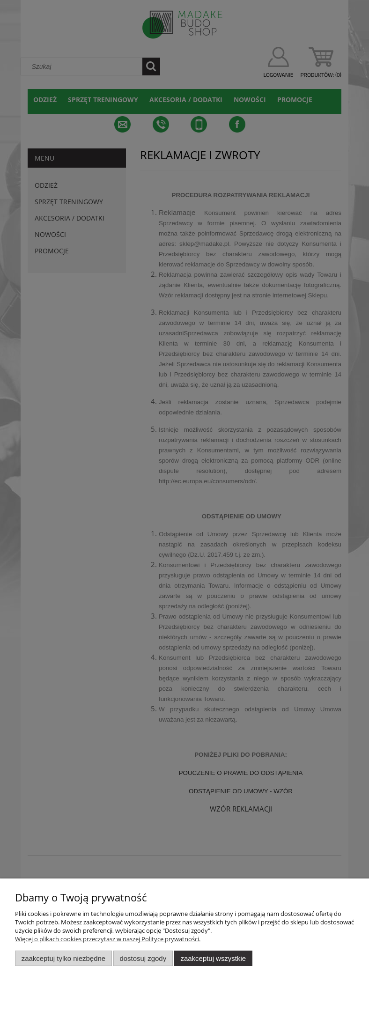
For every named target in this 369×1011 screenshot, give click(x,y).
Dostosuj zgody (142, 958)
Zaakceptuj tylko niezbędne (63, 958)
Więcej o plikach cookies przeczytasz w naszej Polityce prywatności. (107, 939)
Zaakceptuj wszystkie (213, 958)
